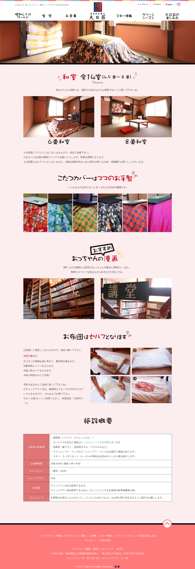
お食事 (92, 535)
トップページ (46, 535)
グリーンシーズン (124, 535)
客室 (83, 535)
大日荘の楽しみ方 (146, 535)
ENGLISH (105, 540)
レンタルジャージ (90, 442)
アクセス (89, 540)
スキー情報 (106, 535)
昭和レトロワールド (67, 535)
